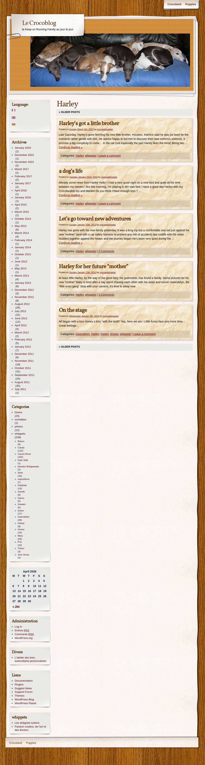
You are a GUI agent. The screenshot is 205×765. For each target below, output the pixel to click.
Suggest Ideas (23, 688)
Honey (104, 334)
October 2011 (23, 368)
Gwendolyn (83, 334)
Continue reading (70, 147)
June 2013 (21, 261)
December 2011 (24, 353)
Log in (18, 626)
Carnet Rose (24, 454)
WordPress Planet (25, 703)
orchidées (20, 419)
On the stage (73, 310)
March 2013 (22, 275)
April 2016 (21, 190)
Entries (22, 630)
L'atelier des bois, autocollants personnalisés (30, 659)
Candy (21, 447)
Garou (21, 498)
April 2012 (21, 325)
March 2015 (22, 211)
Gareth (21, 491)
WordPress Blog (24, 699)
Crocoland (174, 4)
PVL (20, 542)
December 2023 (24, 154)
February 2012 (23, 339)
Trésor (21, 548)
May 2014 (21, 225)
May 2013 (21, 268)
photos (114, 334)
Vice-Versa (23, 554)
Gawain (22, 504)
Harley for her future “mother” (93, 267)
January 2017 (23, 183)
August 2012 (22, 303)
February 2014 (23, 240)
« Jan (16, 606)
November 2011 (24, 360)
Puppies (190, 4)
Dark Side (23, 460)
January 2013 (23, 282)
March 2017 (22, 169)
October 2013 (23, 254)
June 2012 (21, 318)
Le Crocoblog (39, 23)
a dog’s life (70, 171)
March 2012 (22, 332)
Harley (79, 155)
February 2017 (23, 176)
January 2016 (23, 197)
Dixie (20, 472)
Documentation (24, 680)
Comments (24, 634)
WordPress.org (24, 638)
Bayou (21, 441)
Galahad (22, 485)
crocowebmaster (105, 129)
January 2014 (23, 247)
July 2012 (20, 311)
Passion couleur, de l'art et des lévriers (30, 728)
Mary (20, 535)
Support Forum (24, 691)
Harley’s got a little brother (89, 124)
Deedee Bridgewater (28, 466)
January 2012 (23, 346)
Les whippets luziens (27, 722)
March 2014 (22, 232)
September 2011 (25, 375)
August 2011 (22, 382)
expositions (24, 479)
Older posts (69, 112)
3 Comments (106, 294)
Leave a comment (109, 155)
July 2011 (20, 389)
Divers (18, 412)
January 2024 (23, 147)
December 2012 (24, 289)
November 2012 (24, 297)
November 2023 (24, 161)
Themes (20, 695)
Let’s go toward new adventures (95, 219)
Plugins (19, 684)
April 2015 (21, 204)
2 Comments (106, 251)
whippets (90, 155)
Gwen (21, 510)
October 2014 (23, 218)
